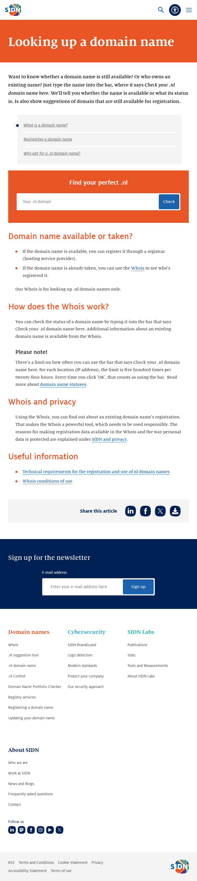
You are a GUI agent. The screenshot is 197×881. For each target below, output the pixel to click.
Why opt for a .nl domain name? (52, 153)
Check (169, 201)
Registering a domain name (48, 139)
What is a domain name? (46, 125)
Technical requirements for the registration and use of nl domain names (96, 472)
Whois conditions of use (47, 481)
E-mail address (54, 572)
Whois (137, 268)
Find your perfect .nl (98, 182)
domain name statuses (63, 384)
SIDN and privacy (109, 439)
